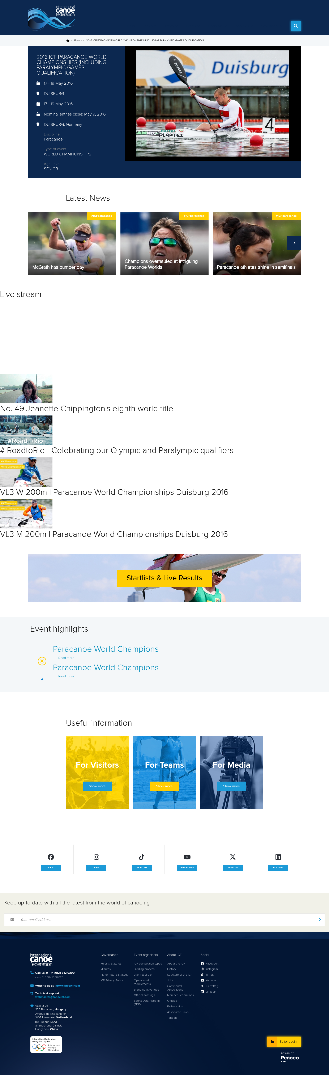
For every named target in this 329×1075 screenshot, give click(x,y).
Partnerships (175, 1006)
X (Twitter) (212, 986)
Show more (97, 786)
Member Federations (180, 995)
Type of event (55, 149)
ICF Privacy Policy (112, 980)
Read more (66, 658)
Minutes (106, 969)
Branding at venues (146, 989)
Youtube (211, 980)
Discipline (52, 134)
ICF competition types (148, 963)
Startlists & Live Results (164, 578)
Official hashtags (144, 995)
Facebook (212, 963)
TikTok (210, 974)
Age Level (52, 164)
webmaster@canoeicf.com (52, 997)
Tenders (172, 1017)
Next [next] (294, 243)
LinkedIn (211, 991)
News (148, 26)
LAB (283, 1062)
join (96, 867)
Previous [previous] (35, 243)
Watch (169, 26)
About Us (242, 26)
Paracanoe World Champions (106, 649)
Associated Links (177, 1012)
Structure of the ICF (179, 974)
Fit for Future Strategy (114, 974)
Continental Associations (175, 988)
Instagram (212, 969)
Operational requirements (142, 982)
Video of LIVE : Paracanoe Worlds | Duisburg (59, 337)
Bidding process (144, 969)
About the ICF (176, 963)
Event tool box (143, 974)
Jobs (170, 980)
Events (191, 26)
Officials (172, 1000)
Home (131, 26)
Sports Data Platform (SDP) (147, 1002)
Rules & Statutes (111, 963)
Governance (270, 26)
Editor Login (288, 1041)
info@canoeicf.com (67, 985)
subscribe (187, 867)
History (171, 969)
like (50, 867)
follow (142, 867)
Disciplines (215, 26)
